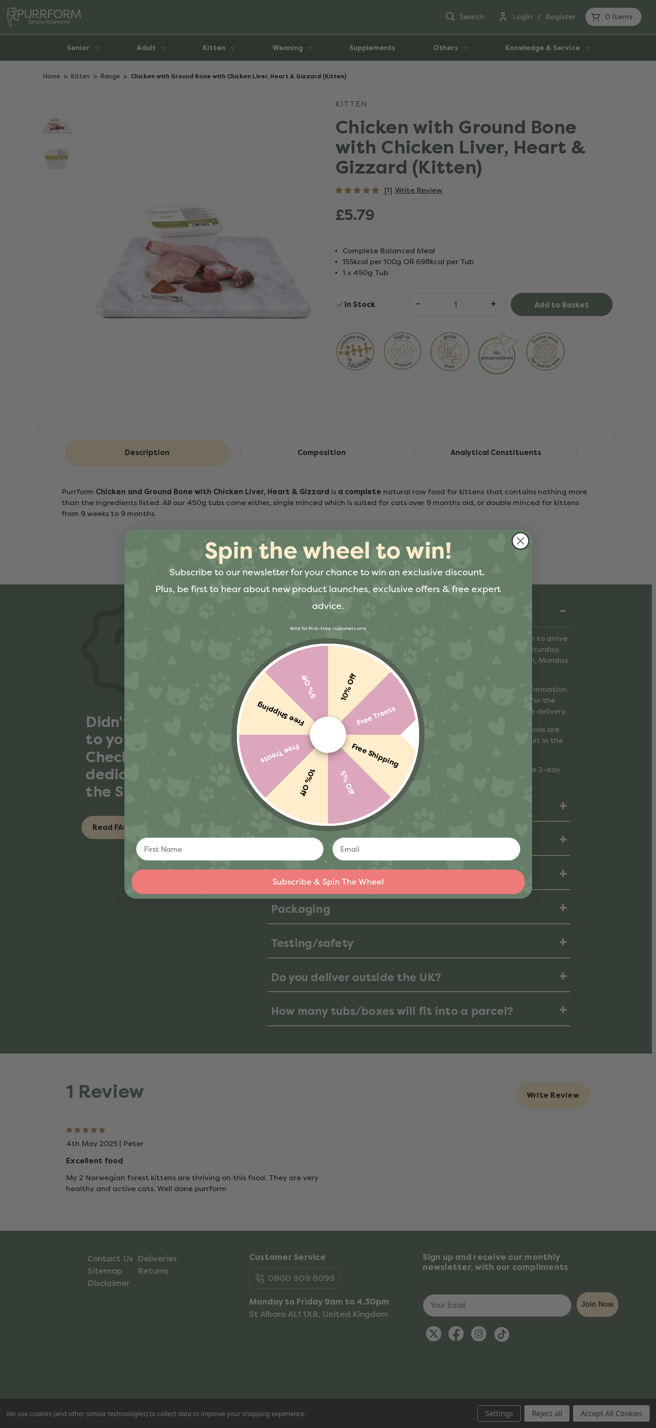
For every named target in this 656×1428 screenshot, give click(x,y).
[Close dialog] (520, 541)
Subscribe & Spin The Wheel (328, 881)
